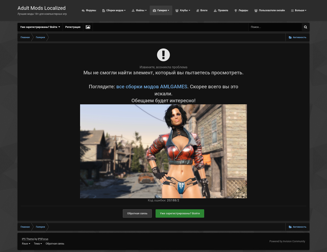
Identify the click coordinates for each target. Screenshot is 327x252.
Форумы (91, 10)
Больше (300, 10)
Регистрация (72, 27)
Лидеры (243, 10)
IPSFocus (43, 239)
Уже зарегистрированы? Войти (40, 27)
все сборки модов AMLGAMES (151, 87)
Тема (38, 243)
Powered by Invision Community (287, 241)
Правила (223, 10)
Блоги (204, 10)
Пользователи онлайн (271, 10)
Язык (26, 243)
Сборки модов (116, 10)
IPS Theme (28, 239)
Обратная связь (137, 213)
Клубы (184, 10)
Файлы (141, 10)
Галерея (163, 10)
